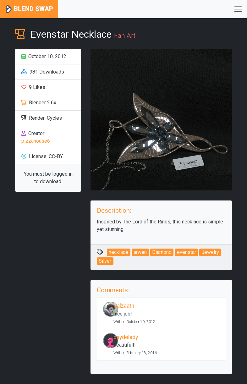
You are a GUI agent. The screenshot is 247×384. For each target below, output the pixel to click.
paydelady (125, 337)
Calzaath (123, 306)
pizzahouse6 (35, 141)
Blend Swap (29, 9)
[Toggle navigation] (238, 9)
